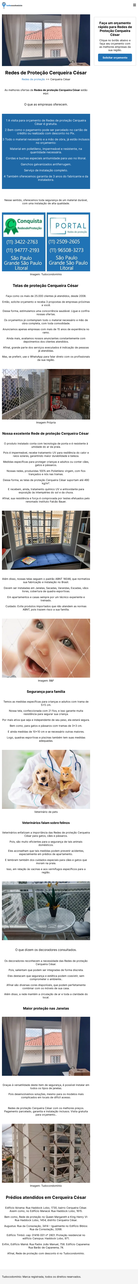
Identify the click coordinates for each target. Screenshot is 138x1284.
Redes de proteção (33, 79)
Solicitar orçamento (115, 57)
